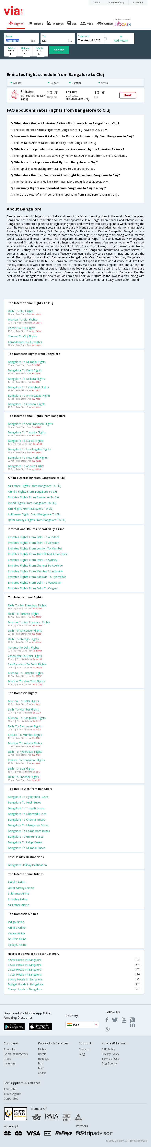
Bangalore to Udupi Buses (25, 842)
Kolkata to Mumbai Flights (25, 735)
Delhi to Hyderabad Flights (25, 751)
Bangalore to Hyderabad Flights (28, 387)
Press (7, 1058)
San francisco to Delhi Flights (27, 664)
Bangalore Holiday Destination (27, 865)
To (43, 36)
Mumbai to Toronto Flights (25, 673)
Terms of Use (110, 1058)
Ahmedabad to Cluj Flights (25, 342)
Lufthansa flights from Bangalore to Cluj (34, 514)
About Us (10, 1049)
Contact (84, 1049)
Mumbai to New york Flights (26, 681)
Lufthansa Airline (18, 893)
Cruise (42, 1073)
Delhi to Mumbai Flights (23, 709)
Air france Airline (18, 905)
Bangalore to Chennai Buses (26, 819)
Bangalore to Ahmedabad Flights (29, 395)
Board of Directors (16, 1054)
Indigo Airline (16, 922)
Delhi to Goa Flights (21, 768)
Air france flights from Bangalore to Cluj (34, 486)
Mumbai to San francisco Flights (29, 622)
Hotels (42, 1054)
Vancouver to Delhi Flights (25, 656)
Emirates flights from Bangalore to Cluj (34, 497)
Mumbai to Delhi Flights (23, 701)
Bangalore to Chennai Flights (26, 404)
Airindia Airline (17, 882)
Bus (40, 1063)
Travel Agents (12, 1094)
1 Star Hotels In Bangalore (74, 974)
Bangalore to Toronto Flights (27, 432)
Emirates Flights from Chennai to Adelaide (35, 565)
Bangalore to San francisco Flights (30, 424)
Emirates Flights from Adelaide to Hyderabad (37, 577)
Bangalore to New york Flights (28, 457)
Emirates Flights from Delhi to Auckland (34, 537)
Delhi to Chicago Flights (23, 639)
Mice (41, 1068)
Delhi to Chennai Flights (23, 777)
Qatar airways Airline (21, 888)
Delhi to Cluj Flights (20, 311)
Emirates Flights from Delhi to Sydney (32, 560)
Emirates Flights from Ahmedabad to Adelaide (38, 554)
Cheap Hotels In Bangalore (74, 989)
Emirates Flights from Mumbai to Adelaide (35, 571)
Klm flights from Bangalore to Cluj (30, 508)
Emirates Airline (18, 899)
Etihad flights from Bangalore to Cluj (32, 503)
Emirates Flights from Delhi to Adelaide (33, 543)
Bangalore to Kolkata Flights (26, 379)
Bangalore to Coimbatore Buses (29, 831)
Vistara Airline (16, 933)
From (9, 36)
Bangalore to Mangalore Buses (28, 825)
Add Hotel (10, 1089)
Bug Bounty (109, 1063)
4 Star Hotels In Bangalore (74, 960)
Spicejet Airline (17, 945)
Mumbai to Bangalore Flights (27, 718)
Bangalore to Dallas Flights (25, 441)
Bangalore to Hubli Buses (24, 802)
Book (128, 95)
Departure (83, 36)
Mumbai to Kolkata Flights (25, 743)
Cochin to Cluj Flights (21, 328)
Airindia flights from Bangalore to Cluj (33, 491)
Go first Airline (17, 939)
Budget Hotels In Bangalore (74, 984)
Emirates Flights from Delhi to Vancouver (35, 582)
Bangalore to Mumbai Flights (27, 362)
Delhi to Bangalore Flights (25, 726)
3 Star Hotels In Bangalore (74, 965)
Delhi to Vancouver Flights (25, 630)
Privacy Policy (110, 1054)
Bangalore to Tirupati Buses (26, 808)
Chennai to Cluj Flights (22, 336)
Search (59, 50)
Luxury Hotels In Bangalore (74, 979)
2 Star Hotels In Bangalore (74, 969)
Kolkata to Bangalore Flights (26, 760)
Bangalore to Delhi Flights (25, 370)
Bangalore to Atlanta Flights (26, 466)
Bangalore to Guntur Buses (25, 836)
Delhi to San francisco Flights (27, 605)
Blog (82, 1054)
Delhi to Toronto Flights (23, 614)
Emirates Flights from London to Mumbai (35, 548)
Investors (10, 1063)
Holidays (43, 1058)
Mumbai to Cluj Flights (22, 319)
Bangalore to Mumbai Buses (26, 848)
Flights (42, 1049)
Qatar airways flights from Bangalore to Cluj (37, 520)
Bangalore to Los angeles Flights (29, 449)
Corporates (11, 1098)
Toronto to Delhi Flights (23, 647)
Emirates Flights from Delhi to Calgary (33, 588)
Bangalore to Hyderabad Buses (28, 797)
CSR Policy (108, 1049)
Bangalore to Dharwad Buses (27, 814)
